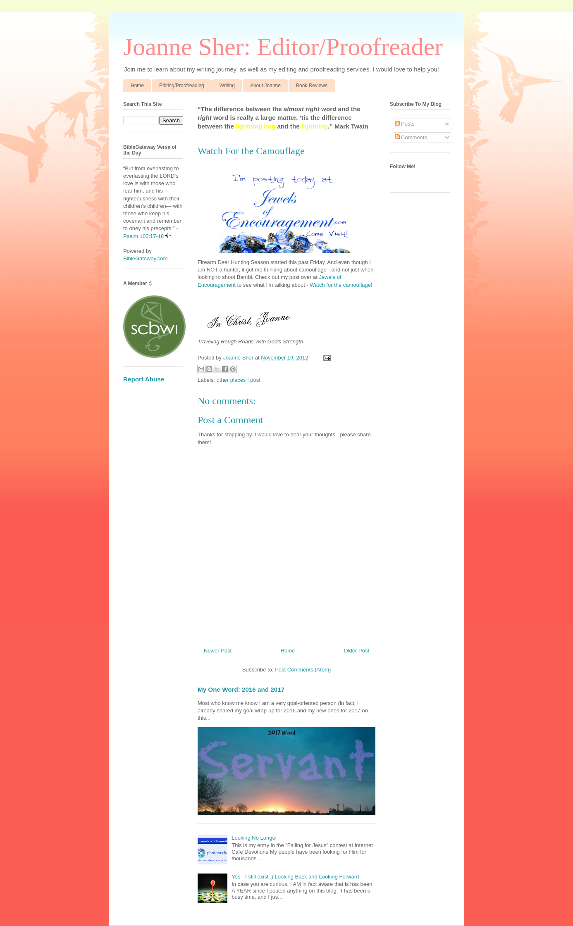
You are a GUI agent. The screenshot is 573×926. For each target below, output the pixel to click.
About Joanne (265, 85)
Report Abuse (143, 379)
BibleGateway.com (145, 258)
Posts (405, 124)
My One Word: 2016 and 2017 (241, 689)
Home (137, 85)
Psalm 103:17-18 (143, 236)
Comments (411, 137)
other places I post (238, 380)
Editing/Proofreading (181, 85)
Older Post (356, 650)
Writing (227, 85)
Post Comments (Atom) (303, 670)
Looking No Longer (254, 838)
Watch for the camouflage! (341, 285)
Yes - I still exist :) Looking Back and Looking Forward (295, 877)
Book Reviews (311, 85)
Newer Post (218, 650)
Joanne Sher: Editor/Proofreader (283, 46)
